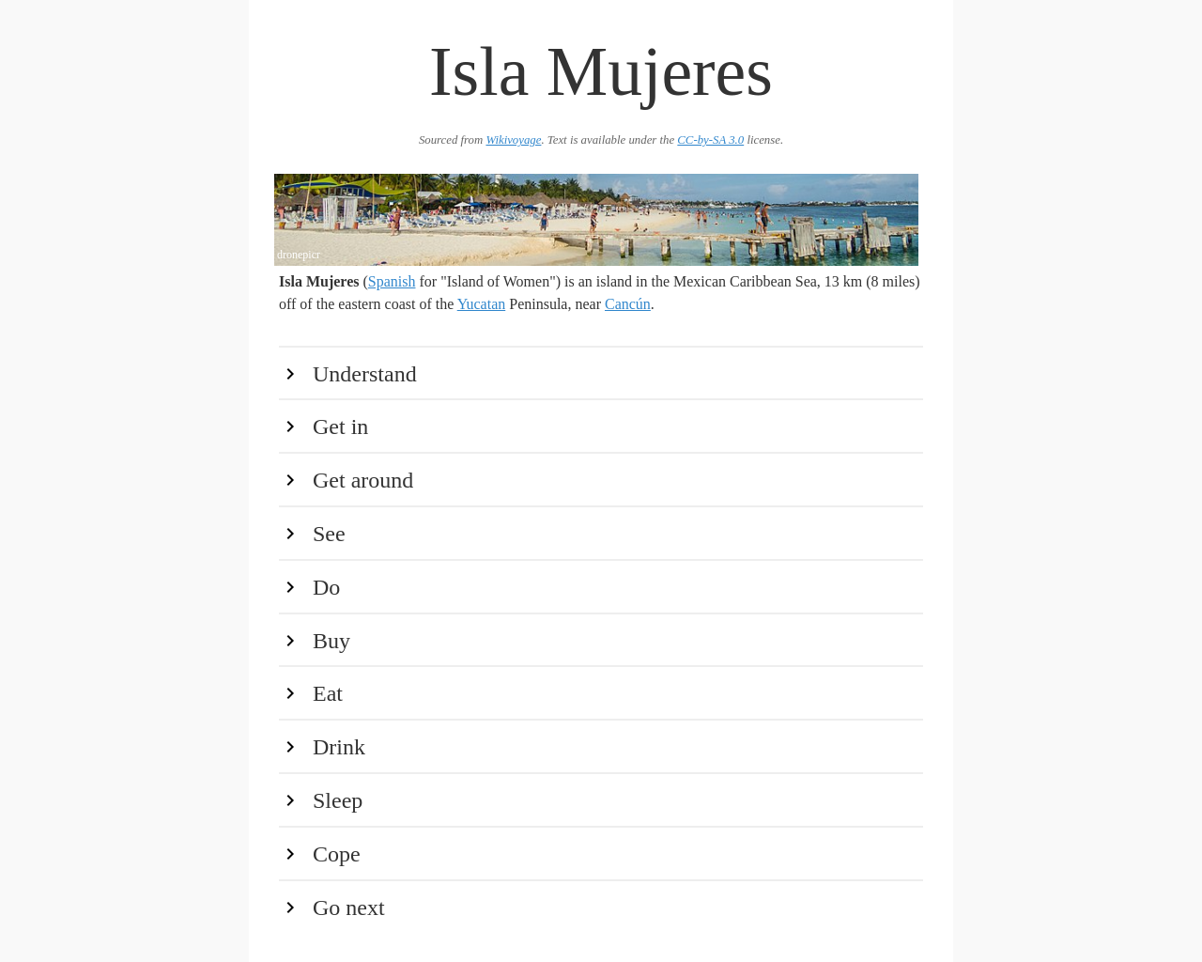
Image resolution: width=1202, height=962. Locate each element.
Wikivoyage (513, 140)
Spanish (392, 281)
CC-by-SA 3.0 (710, 140)
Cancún (628, 304)
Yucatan (481, 304)
